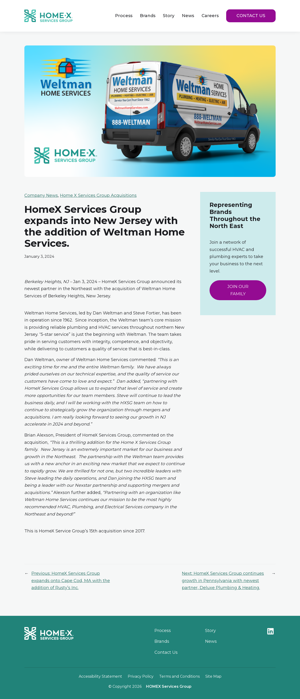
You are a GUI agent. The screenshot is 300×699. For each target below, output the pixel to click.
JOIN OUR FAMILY (237, 290)
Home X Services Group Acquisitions (98, 195)
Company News (41, 195)
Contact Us (250, 15)
